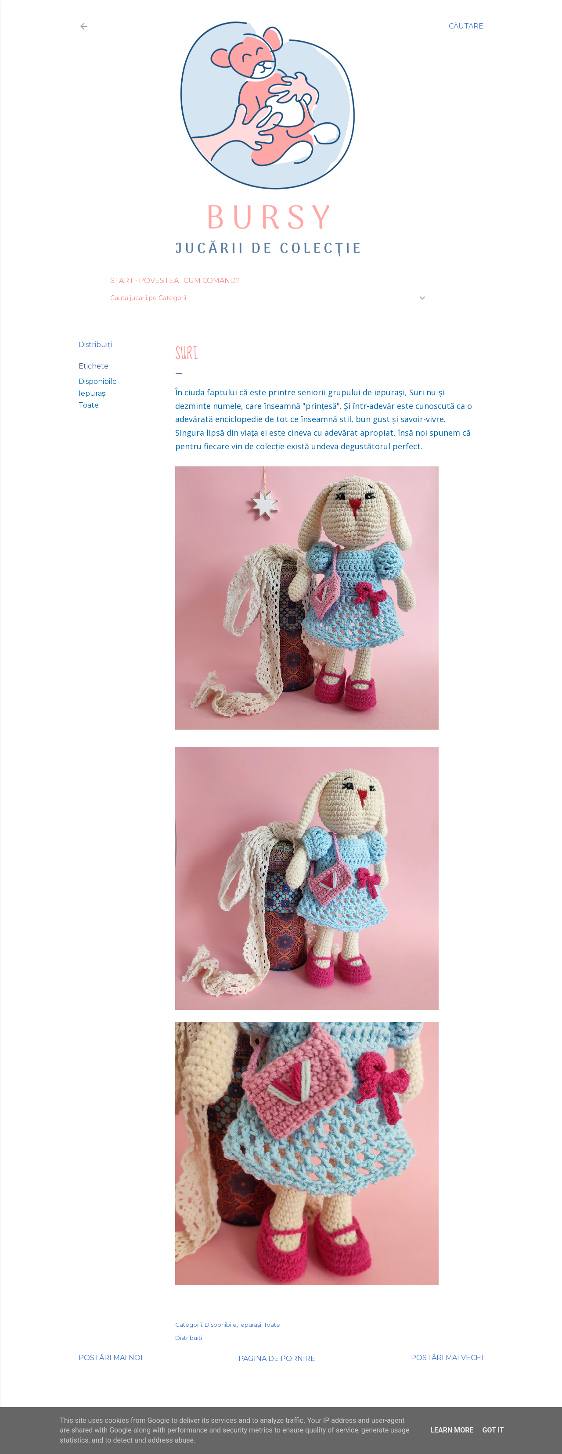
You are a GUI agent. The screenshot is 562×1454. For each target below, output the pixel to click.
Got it (493, 1430)
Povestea (159, 280)
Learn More (451, 1430)
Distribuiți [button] (95, 344)
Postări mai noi (111, 1358)
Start (122, 280)
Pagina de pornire (276, 1358)
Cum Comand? (212, 280)
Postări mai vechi (447, 1358)
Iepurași (93, 393)
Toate (89, 405)
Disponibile (98, 381)
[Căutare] (466, 26)
